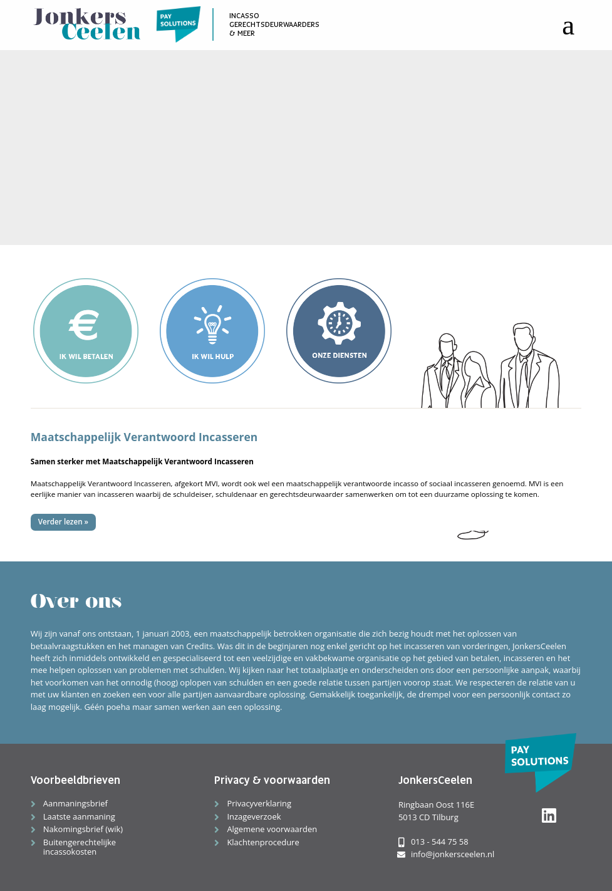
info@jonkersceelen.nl (446, 854)
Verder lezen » (63, 521)
